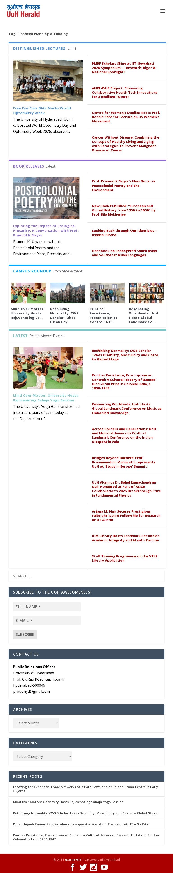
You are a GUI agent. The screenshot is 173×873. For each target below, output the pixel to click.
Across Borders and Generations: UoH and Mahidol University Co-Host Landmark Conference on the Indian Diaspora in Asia (124, 435)
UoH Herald (73, 860)
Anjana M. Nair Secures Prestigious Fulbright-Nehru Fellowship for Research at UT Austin (126, 515)
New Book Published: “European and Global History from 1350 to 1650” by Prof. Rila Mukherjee (124, 210)
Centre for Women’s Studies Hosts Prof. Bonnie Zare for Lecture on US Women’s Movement (126, 116)
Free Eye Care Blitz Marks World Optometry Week (42, 110)
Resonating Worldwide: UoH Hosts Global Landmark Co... (143, 315)
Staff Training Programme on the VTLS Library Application (124, 558)
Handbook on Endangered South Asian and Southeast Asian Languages (124, 252)
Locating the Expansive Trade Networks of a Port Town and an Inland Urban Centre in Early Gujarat (85, 789)
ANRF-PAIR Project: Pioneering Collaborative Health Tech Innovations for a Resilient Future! (124, 92)
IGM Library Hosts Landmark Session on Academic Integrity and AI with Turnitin (125, 537)
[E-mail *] (47, 620)
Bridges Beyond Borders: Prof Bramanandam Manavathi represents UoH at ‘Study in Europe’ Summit (123, 462)
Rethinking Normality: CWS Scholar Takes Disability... (64, 315)
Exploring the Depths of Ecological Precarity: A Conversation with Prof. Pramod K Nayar (46, 230)
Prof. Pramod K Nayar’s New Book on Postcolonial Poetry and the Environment (123, 185)
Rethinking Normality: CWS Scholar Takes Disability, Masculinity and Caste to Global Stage (125, 354)
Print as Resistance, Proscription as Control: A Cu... (103, 315)
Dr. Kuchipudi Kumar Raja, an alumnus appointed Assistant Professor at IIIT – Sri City (80, 824)
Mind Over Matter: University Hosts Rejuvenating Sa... (28, 313)
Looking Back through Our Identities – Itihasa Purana (124, 232)
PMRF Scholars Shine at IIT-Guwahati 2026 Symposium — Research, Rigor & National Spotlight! (124, 67)
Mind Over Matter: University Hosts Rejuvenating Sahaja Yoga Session (45, 397)
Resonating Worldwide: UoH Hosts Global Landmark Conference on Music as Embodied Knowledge (127, 408)
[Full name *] (47, 606)
